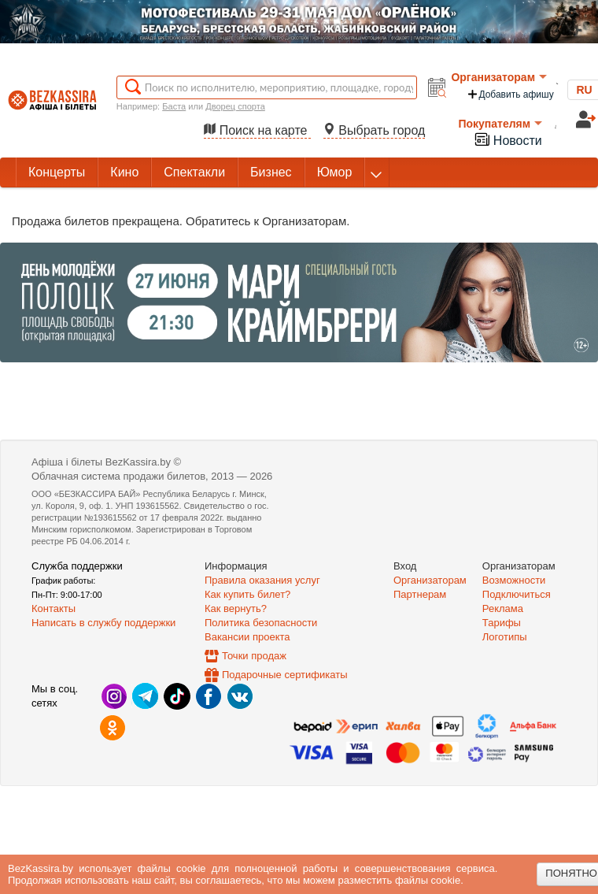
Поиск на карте (257, 130)
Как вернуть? (236, 608)
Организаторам (499, 77)
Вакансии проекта (247, 637)
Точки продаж (254, 656)
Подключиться (516, 594)
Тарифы (501, 623)
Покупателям (500, 123)
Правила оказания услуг (262, 580)
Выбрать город (374, 130)
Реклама (502, 608)
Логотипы (504, 637)
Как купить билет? (247, 594)
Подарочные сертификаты (284, 675)
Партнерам (419, 594)
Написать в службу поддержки (103, 623)
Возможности (514, 580)
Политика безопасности (261, 623)
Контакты (53, 608)
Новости (507, 139)
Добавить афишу (510, 94)
